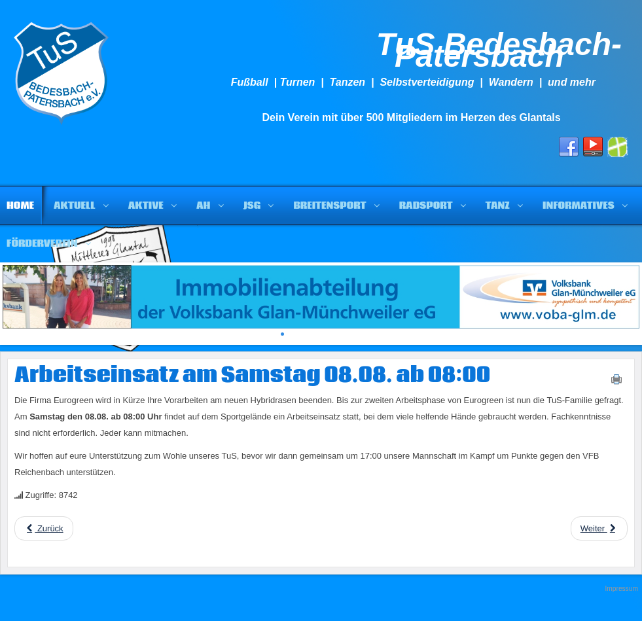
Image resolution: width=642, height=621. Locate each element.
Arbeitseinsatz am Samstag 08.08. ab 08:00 (252, 375)
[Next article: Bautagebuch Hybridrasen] (599, 528)
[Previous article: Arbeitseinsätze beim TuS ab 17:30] (43, 528)
